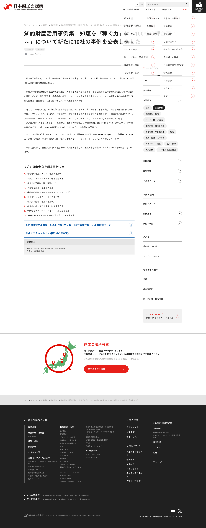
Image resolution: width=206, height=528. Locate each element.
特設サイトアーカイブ (94, 446)
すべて (146, 80)
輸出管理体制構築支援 (36, 473)
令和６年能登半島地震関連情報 (97, 440)
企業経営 (147, 100)
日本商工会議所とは (135, 453)
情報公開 (157, 428)
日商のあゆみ (133, 469)
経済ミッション (33, 479)
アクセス (157, 447)
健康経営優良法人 (92, 437)
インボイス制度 (65, 478)
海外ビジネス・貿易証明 (39, 458)
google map (85, 495)
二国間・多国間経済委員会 (38, 476)
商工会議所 (148, 288)
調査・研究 (148, 223)
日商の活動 (133, 419)
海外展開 (149, 149)
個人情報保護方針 (156, 516)
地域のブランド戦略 (67, 464)
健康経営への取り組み (161, 432)
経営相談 (32, 427)
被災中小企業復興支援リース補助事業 (99, 427)
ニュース (185, 9)
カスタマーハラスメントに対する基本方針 (166, 436)
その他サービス (93, 450)
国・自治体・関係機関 (153, 298)
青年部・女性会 (134, 480)
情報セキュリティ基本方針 (173, 516)
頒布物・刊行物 (150, 246)
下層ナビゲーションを (180, 100)
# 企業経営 (29, 49)
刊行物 (88, 443)
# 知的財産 (40, 49)
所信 (155, 453)
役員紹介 (131, 464)
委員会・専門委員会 (135, 474)
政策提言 (147, 213)
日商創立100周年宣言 (162, 423)
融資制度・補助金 (36, 432)
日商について (134, 445)
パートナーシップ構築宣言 (69, 472)
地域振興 (147, 161)
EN (142, 4)
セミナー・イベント (152, 256)
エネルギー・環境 (153, 143)
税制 (172, 131)
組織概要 (131, 459)
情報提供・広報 (67, 427)
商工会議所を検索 (106, 369)
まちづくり (64, 455)
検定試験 (32, 446)
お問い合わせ (143, 516)
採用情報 (157, 442)
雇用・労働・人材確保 (155, 137)
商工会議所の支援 (37, 419)
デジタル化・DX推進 (154, 119)
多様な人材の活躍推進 (68, 443)
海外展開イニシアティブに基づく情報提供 (42, 462)
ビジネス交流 (34, 452)
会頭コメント (149, 203)
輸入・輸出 (171, 143)
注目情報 (147, 90)
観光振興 (63, 458)
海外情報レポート (34, 470)
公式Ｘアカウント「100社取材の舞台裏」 (48, 233)
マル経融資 (32, 437)
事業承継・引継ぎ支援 (155, 125)
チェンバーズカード (93, 454)
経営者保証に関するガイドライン (71, 468)
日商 (145, 279)
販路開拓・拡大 (152, 113)
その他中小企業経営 (167, 149)
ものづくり (64, 461)
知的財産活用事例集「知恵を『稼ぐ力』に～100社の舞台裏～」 (100, 432)
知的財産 (159, 107)
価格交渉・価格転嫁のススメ (70, 481)
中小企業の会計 (65, 475)
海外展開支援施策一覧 (36, 467)
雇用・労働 (64, 449)
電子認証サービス (92, 458)
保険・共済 (33, 441)
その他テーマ (149, 181)
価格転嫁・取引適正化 (155, 131)
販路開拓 (63, 434)
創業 (147, 107)
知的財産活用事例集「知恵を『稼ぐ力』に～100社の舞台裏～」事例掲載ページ (68, 224)
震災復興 (147, 171)
